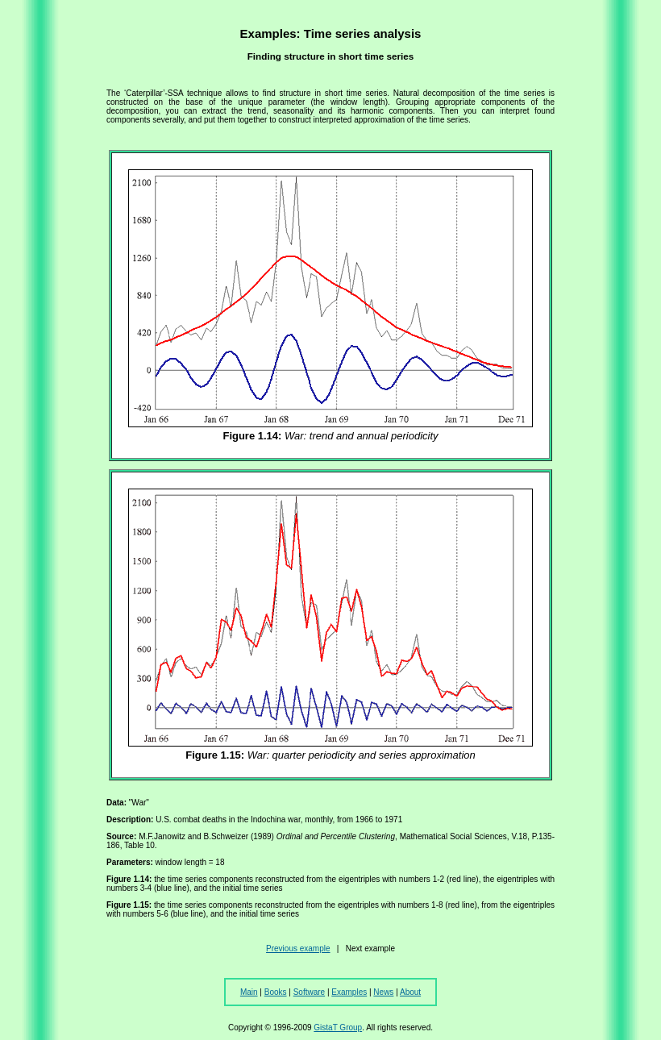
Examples (349, 992)
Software (309, 992)
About (410, 992)
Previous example (298, 948)
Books (275, 992)
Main (249, 992)
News (383, 992)
